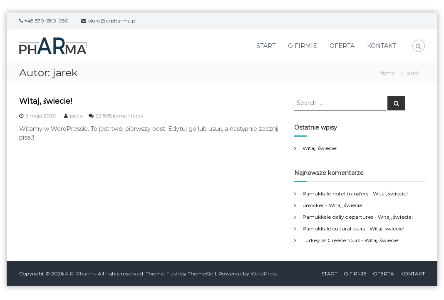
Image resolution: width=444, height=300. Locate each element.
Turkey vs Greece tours (331, 240)
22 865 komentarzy (120, 115)
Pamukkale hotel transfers (335, 193)
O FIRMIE (302, 46)
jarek (76, 115)
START (265, 46)
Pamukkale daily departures (338, 217)
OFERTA (342, 46)
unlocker (313, 205)
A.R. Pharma (81, 273)
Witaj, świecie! (45, 101)
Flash (172, 273)
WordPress (264, 273)
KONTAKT (381, 46)
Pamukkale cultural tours (334, 228)
